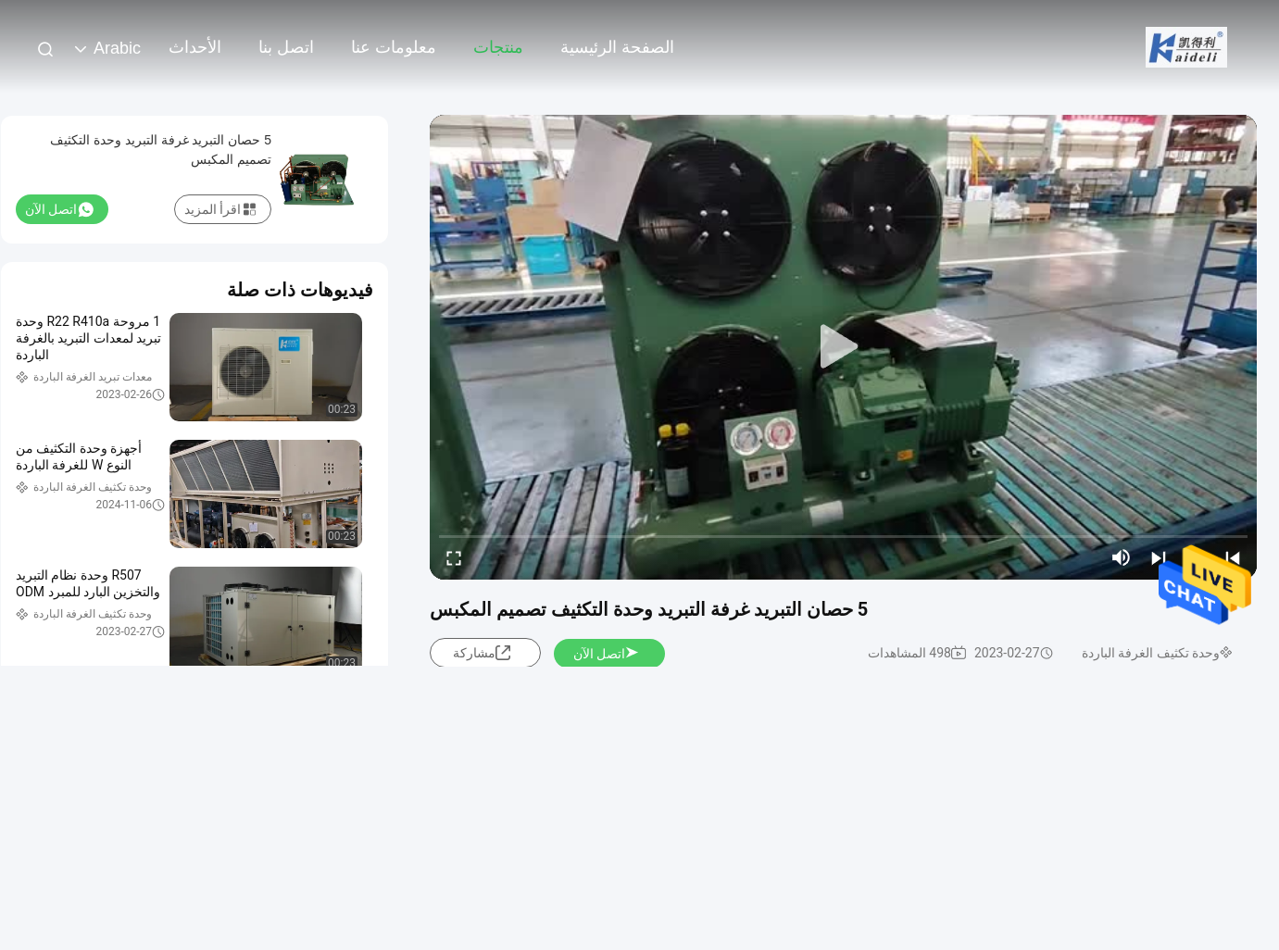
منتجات (498, 47)
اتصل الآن (606, 653)
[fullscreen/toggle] (453, 557)
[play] (844, 347)
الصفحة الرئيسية (617, 47)
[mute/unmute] (1121, 557)
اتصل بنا (286, 47)
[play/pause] (1195, 557)
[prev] (1232, 557)
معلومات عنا (393, 47)
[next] (1158, 557)
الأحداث (195, 47)
